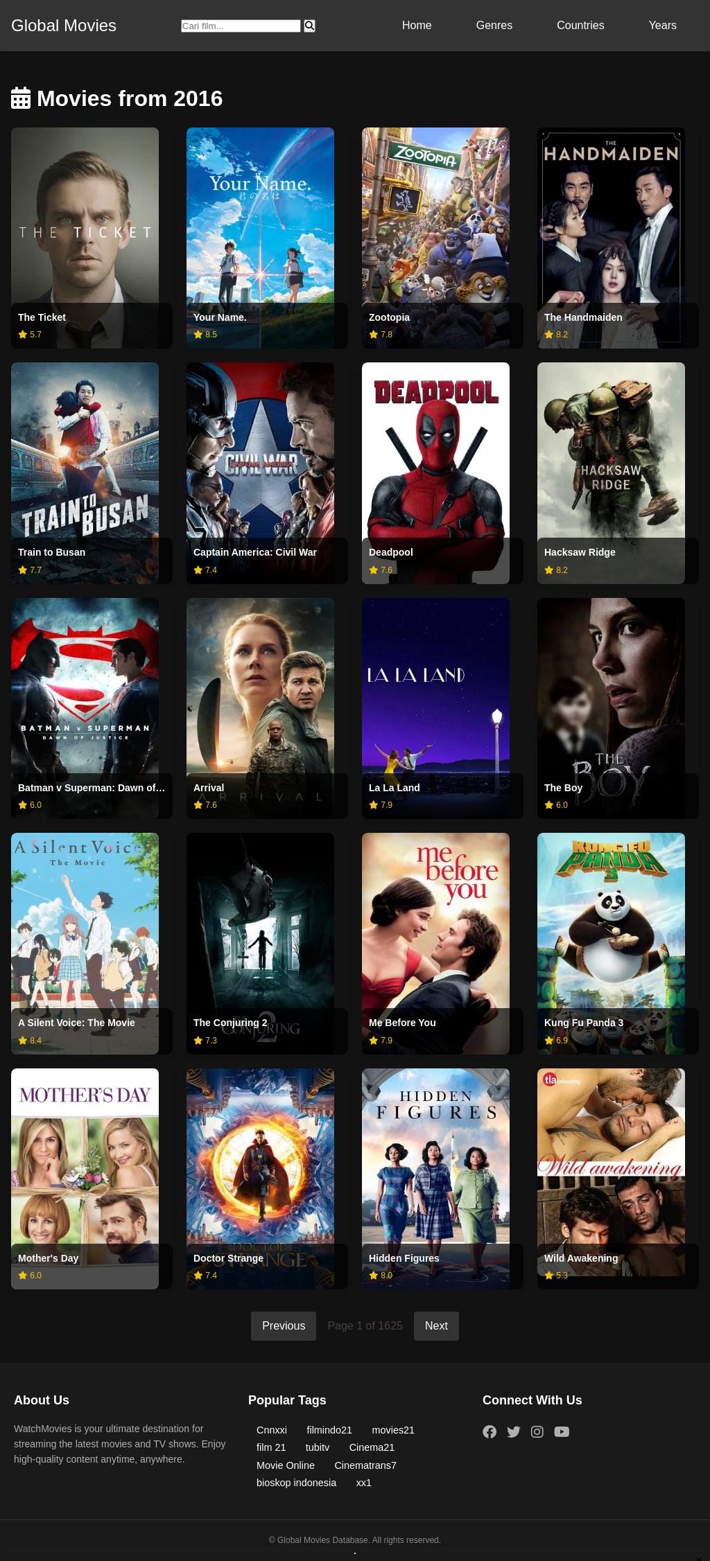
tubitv (317, 1447)
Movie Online (286, 1465)
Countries (580, 25)
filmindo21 (329, 1430)
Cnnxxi (272, 1430)
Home (417, 25)
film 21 (271, 1447)
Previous (283, 1326)
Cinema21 (372, 1447)
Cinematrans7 (365, 1465)
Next (436, 1326)
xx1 (364, 1482)
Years (663, 25)
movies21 (393, 1430)
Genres (494, 25)
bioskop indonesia (296, 1482)
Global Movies (63, 25)
